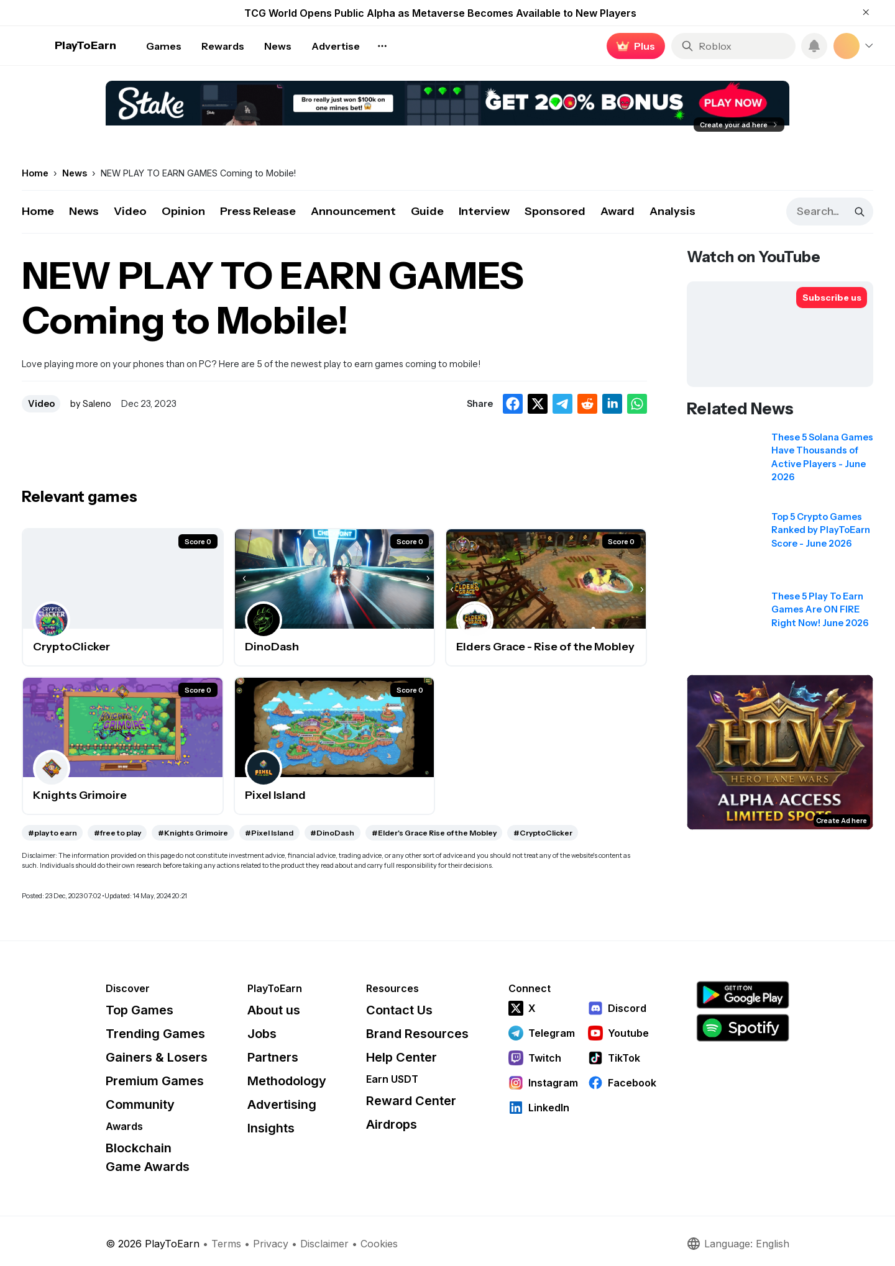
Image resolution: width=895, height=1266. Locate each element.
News (84, 211)
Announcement (353, 211)
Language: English (737, 1243)
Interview (484, 211)
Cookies (379, 1243)
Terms (226, 1243)
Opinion (183, 211)
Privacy (270, 1243)
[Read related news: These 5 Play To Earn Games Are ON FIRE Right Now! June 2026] (780, 627)
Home (38, 211)
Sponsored (555, 211)
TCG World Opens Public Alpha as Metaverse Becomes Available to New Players (440, 13)
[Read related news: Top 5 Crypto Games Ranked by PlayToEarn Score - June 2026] (780, 548)
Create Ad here (841, 820)
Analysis (672, 211)
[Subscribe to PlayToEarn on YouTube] (831, 297)
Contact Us (399, 1010)
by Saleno (90, 403)
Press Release (258, 211)
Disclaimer (324, 1243)
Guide (427, 211)
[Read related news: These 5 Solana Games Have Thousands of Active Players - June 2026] (780, 468)
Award (617, 211)
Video (130, 211)
